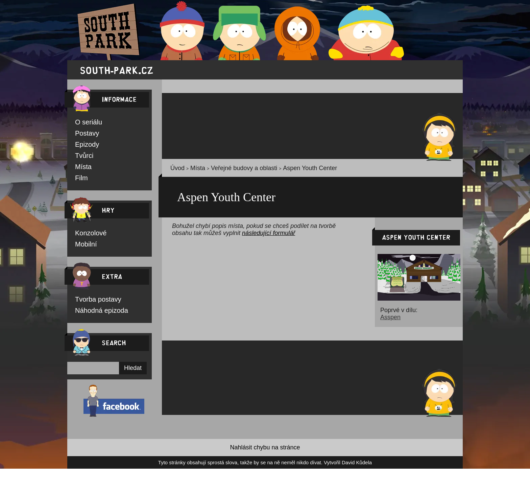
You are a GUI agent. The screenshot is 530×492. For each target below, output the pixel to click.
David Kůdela (326, 467)
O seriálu (84, 122)
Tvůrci (81, 157)
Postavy (83, 134)
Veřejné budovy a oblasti (224, 169)
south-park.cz (116, 70)
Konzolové (86, 235)
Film (79, 180)
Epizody (83, 145)
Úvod (175, 169)
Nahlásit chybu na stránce (265, 452)
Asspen (386, 320)
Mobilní (83, 246)
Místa (81, 168)
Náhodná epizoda (93, 313)
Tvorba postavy (90, 302)
